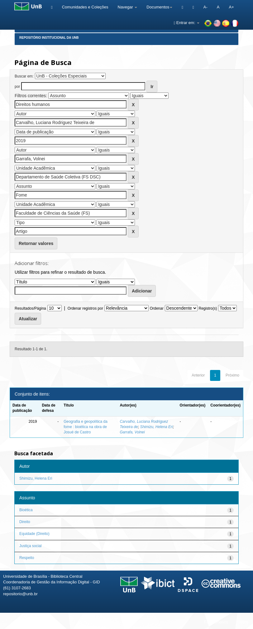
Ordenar (157, 308)
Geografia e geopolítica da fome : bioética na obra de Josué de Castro (85, 426)
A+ (231, 7)
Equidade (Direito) (34, 534)
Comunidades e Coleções (85, 7)
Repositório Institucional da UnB (49, 37)
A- (205, 7)
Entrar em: (186, 22)
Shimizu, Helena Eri (156, 427)
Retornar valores (36, 243)
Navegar (127, 7)
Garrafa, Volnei (132, 432)
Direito (24, 522)
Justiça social (30, 546)
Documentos (159, 7)
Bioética (26, 510)
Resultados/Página (30, 308)
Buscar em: (24, 76)
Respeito (26, 558)
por (17, 86)
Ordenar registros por (85, 308)
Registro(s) (207, 308)
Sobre (242, 622)
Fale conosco (216, 622)
